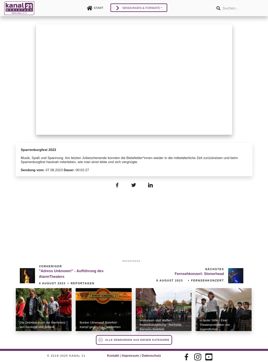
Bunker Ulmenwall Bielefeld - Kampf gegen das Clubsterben (100, 325)
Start (99, 8)
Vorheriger (50, 266)
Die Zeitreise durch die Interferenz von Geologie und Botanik (43, 325)
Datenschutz (151, 355)
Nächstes (214, 269)
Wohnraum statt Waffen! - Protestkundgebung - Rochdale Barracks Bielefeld (161, 324)
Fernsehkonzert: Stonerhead (199, 274)
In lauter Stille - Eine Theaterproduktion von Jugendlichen (215, 324)
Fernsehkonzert (207, 280)
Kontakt (113, 355)
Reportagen (131, 261)
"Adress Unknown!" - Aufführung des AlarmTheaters (71, 274)
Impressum (130, 355)
